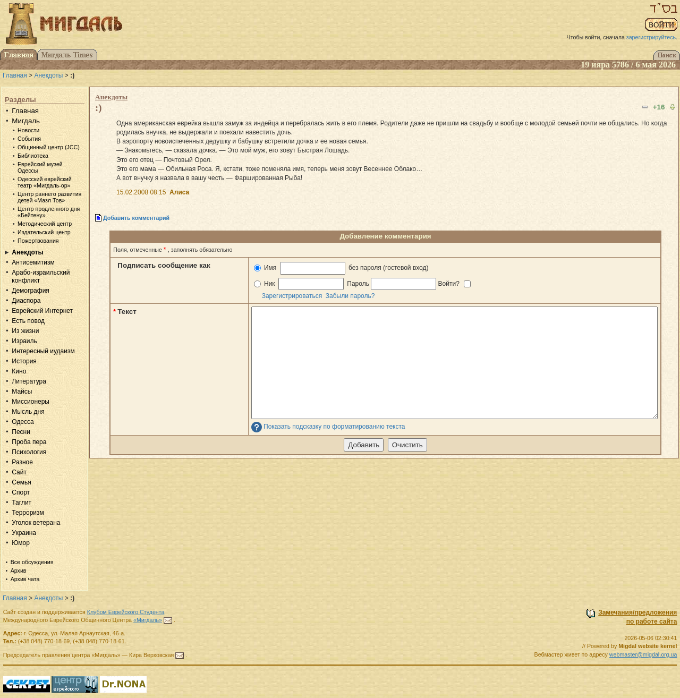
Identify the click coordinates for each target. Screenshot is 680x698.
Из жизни (25, 331)
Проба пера (29, 442)
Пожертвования (38, 240)
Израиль (24, 341)
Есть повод (28, 321)
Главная (15, 75)
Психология (29, 452)
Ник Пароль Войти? (362, 284)
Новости (28, 130)
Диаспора (26, 300)
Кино (19, 371)
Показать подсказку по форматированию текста (334, 426)
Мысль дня (28, 411)
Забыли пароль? (350, 296)
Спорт (21, 492)
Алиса (179, 192)
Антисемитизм (33, 262)
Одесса (22, 421)
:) (98, 107)
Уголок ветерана (36, 522)
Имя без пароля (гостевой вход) (341, 268)
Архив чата (25, 579)
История (24, 361)
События (29, 138)
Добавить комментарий (136, 218)
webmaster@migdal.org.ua (643, 654)
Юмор (21, 543)
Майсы (22, 391)
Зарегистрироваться (292, 296)
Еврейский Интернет (42, 310)
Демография (30, 290)
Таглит (21, 502)
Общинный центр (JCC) (49, 147)
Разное (22, 462)
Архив (19, 570)
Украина (24, 533)
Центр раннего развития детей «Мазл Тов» (49, 197)
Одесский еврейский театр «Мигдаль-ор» (45, 182)
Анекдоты (48, 75)
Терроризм (28, 512)
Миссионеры (30, 401)
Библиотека (33, 155)
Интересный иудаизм (43, 351)
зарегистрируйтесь (651, 37)
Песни (21, 432)
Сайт (19, 472)
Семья (21, 482)
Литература (29, 381)
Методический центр (45, 223)
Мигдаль (26, 121)
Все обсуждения (32, 562)
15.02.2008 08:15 (141, 192)
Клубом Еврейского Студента (126, 612)
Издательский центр (44, 232)
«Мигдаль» (147, 620)
